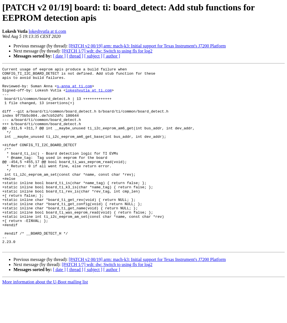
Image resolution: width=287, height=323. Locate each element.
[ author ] (111, 56)
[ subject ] (93, 56)
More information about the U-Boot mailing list (45, 318)
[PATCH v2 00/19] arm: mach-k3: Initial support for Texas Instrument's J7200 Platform (147, 45)
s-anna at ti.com (74, 90)
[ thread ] (75, 56)
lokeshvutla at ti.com (47, 31)
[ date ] (59, 56)
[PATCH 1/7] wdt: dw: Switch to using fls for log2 (107, 51)
